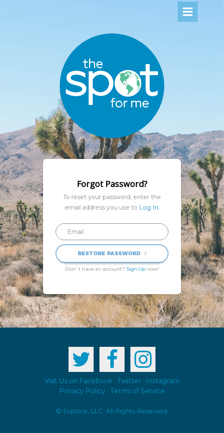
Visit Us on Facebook (78, 381)
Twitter (129, 381)
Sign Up (135, 269)
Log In (148, 207)
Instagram (163, 381)
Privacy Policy (82, 391)
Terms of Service (137, 391)
